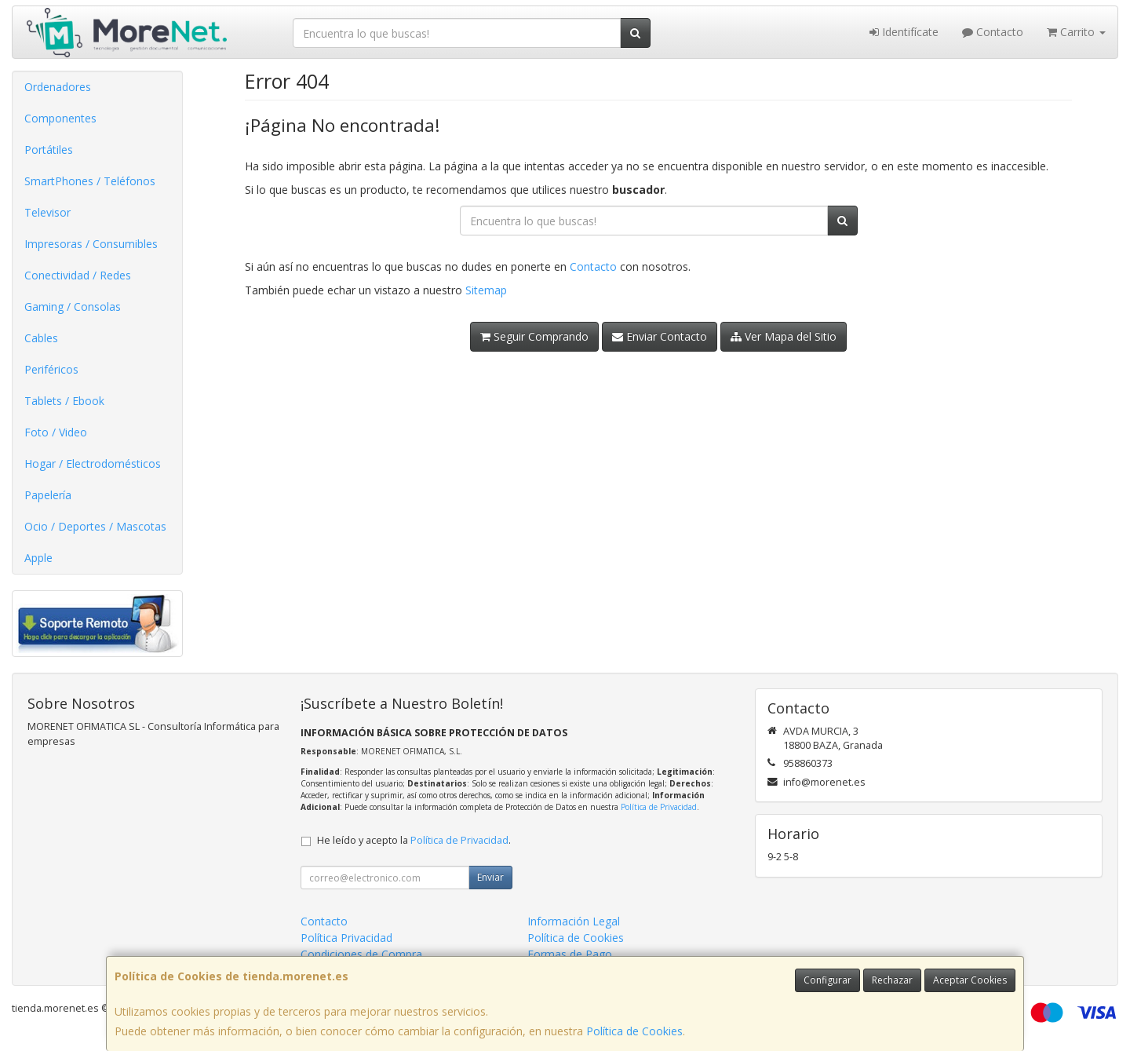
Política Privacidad (346, 937)
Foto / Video (55, 432)
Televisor (47, 212)
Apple (38, 557)
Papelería (47, 494)
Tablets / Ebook (64, 400)
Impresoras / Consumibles (91, 243)
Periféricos (51, 369)
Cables (41, 337)
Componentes (60, 118)
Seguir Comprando (534, 336)
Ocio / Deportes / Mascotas (95, 526)
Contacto (992, 31)
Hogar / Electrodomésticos (92, 463)
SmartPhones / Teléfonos (89, 180)
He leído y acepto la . (414, 840)
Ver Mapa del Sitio (784, 336)
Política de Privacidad (659, 806)
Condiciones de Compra (361, 954)
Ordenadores (57, 86)
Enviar (490, 877)
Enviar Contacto (659, 336)
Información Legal (573, 921)
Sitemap (486, 290)
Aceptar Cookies (970, 980)
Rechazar (892, 980)
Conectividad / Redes (77, 275)
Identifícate (904, 31)
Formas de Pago (569, 954)
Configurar (827, 980)
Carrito (1076, 31)
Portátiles (48, 149)
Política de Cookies (634, 1031)
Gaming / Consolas (72, 306)
